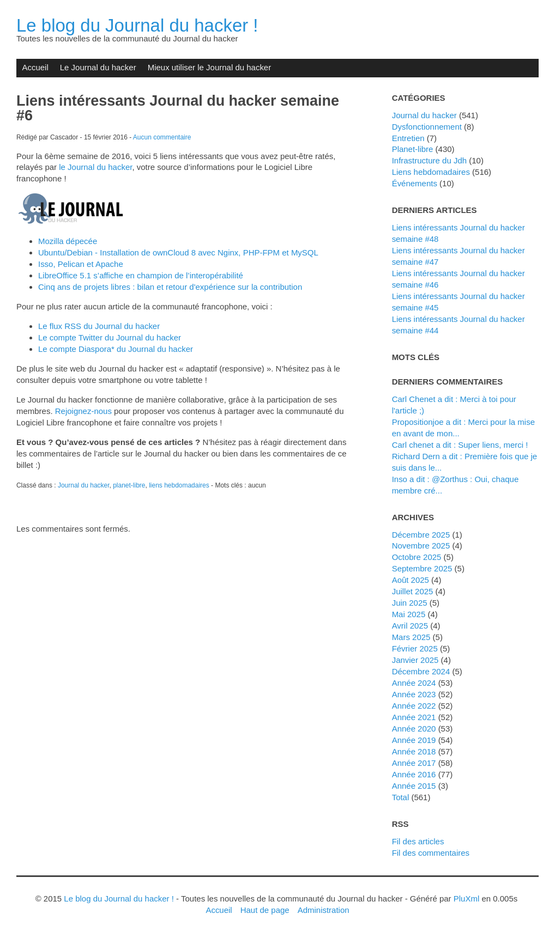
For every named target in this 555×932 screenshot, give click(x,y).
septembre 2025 (422, 568)
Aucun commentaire (162, 137)
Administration (323, 910)
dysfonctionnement (427, 126)
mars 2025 (411, 637)
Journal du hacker (84, 485)
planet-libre (129, 485)
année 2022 (414, 705)
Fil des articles (418, 841)
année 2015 (414, 785)
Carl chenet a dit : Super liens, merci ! (460, 444)
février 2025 (415, 648)
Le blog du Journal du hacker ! (137, 25)
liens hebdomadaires (179, 485)
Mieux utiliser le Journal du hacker (210, 67)
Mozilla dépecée (67, 241)
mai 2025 (409, 614)
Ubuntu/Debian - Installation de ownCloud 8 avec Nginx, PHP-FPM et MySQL (178, 252)
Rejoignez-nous (83, 411)
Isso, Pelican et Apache (80, 264)
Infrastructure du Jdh (429, 160)
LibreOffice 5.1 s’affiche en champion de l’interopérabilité (140, 275)
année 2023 (414, 694)
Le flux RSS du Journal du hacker (99, 326)
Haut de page (264, 910)
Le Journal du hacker (98, 67)
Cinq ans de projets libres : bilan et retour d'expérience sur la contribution (170, 286)
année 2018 (414, 751)
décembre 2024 (421, 671)
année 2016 (414, 774)
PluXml (466, 898)
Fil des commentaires (430, 852)
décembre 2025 (421, 534)
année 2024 (414, 682)
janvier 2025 (415, 660)
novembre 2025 (421, 545)
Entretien (408, 138)
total (402, 797)
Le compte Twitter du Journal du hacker (109, 337)
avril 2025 (410, 625)
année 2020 (414, 728)
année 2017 (414, 762)
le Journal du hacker (95, 167)
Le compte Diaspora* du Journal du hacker (115, 349)
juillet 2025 (412, 591)
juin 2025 (409, 602)
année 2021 (414, 717)
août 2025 (410, 579)
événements (414, 183)
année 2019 (414, 740)
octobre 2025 (417, 557)
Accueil (35, 67)
